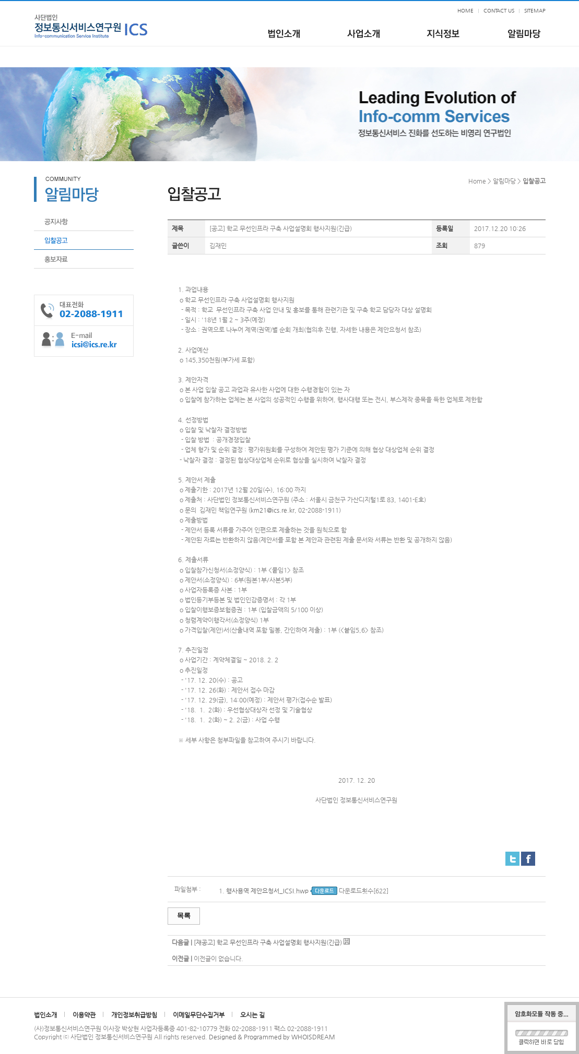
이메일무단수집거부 (198, 1015)
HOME (465, 11)
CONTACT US (498, 11)
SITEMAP (535, 11)
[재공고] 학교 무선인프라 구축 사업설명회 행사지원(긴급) (268, 942)
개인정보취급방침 (134, 1015)
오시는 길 (252, 1015)
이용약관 (84, 1015)
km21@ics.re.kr (272, 510)
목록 (184, 915)
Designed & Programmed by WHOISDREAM (272, 1036)
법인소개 (45, 1015)
